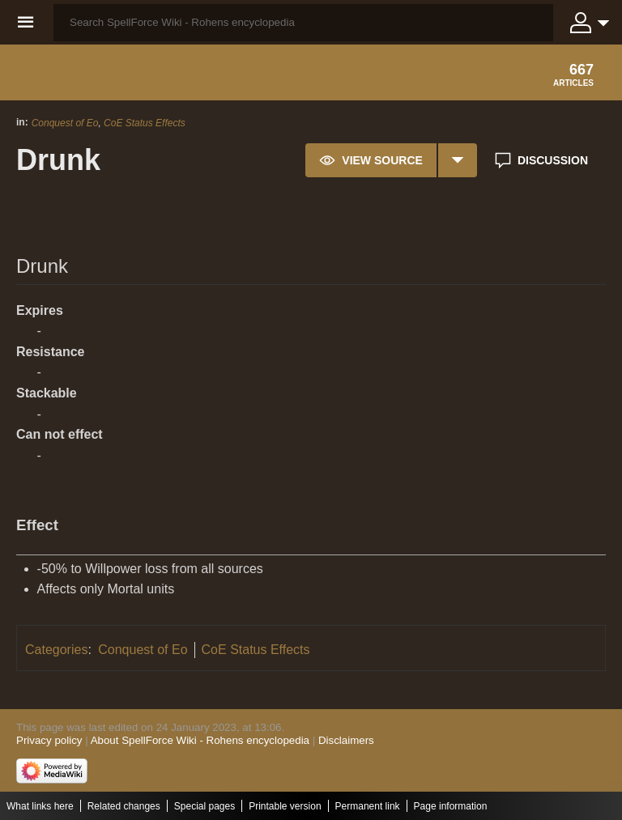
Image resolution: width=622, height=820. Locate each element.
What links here (40, 806)
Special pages (204, 806)
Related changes (123, 806)
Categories (56, 649)
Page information (451, 806)
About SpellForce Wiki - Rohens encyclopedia (200, 740)
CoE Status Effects (144, 123)
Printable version (285, 806)
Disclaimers (346, 740)
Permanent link (367, 806)
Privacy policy (49, 740)
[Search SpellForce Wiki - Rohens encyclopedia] (303, 22)
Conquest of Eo (65, 123)
